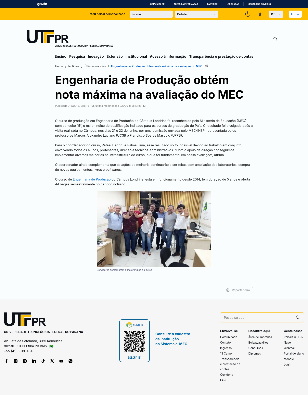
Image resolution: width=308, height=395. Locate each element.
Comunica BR (157, 4)
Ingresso (226, 348)
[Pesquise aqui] (258, 318)
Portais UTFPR (293, 337)
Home (59, 66)
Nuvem (288, 342)
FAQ (223, 380)
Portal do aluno (294, 353)
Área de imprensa (260, 337)
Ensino (60, 56)
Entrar (295, 14)
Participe (212, 4)
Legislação (233, 4)
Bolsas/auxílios (258, 342)
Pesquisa (77, 56)
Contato (225, 342)
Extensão (115, 56)
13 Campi (226, 353)
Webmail (289, 348)
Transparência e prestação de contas (221, 56)
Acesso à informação (186, 4)
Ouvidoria (226, 374)
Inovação (96, 56)
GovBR (42, 4)
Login (287, 364)
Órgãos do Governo (259, 4)
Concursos (255, 348)
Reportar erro (238, 290)
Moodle (289, 359)
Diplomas (254, 353)
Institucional (136, 56)
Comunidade (228, 337)
